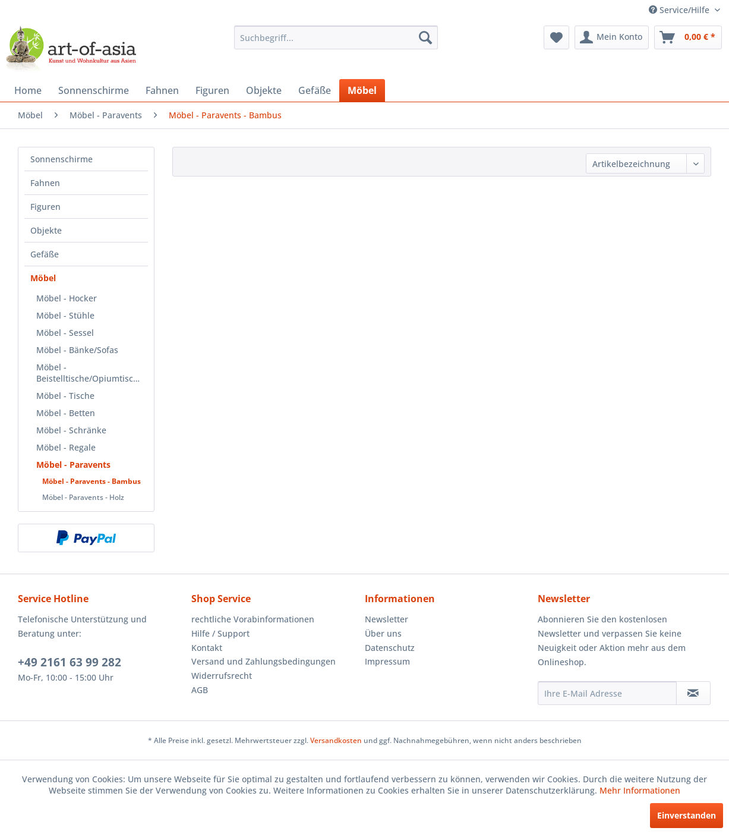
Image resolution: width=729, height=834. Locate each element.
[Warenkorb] (688, 37)
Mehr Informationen (639, 790)
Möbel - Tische (65, 395)
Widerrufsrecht (221, 675)
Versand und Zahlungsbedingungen (263, 661)
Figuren (45, 206)
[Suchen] (425, 37)
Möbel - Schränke (71, 430)
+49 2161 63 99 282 (69, 662)
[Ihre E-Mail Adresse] (607, 693)
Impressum (387, 661)
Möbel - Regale (66, 447)
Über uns (383, 633)
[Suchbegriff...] (336, 37)
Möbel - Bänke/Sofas (77, 349)
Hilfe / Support (220, 633)
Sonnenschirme (61, 159)
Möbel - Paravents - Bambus (91, 481)
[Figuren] (212, 90)
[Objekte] (264, 90)
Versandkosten (336, 740)
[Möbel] (362, 90)
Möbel (43, 278)
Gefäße (44, 254)
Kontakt (206, 647)
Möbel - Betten (65, 412)
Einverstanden (686, 815)
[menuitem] (336, 37)
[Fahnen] (162, 90)
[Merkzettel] (556, 37)
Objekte (46, 230)
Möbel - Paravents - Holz (83, 497)
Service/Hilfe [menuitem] (680, 9)
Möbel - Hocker (66, 298)
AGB (199, 689)
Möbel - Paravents (73, 464)
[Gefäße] (314, 90)
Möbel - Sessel (65, 332)
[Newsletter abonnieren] (693, 693)
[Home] (28, 90)
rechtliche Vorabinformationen (252, 619)
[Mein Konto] (612, 37)
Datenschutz (390, 647)
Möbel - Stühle (65, 315)
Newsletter (386, 619)
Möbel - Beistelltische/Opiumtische (89, 372)
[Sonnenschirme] (93, 90)
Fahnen (45, 182)
